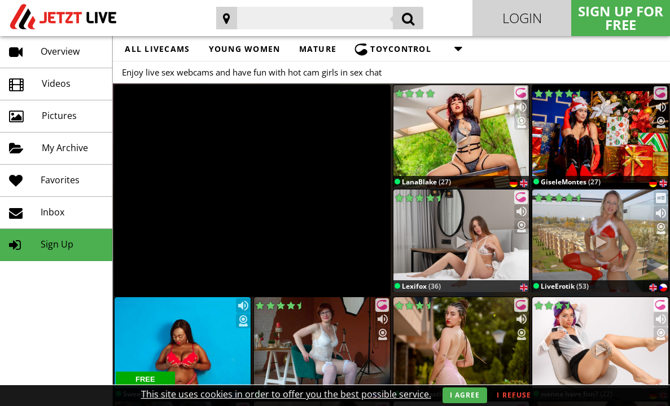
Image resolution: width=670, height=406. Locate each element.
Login (522, 17)
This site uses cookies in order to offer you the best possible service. (286, 394)
